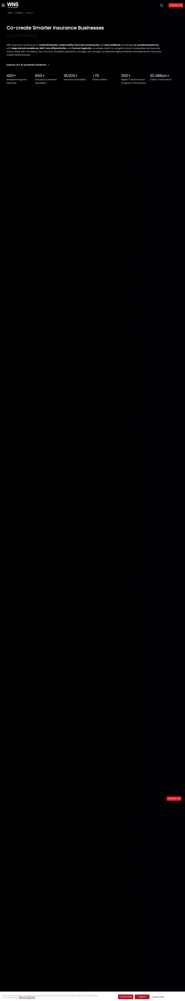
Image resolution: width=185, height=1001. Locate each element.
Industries (18, 13)
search (161, 5)
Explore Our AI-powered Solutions (27, 64)
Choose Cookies (158, 997)
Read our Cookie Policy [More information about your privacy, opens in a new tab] (27, 998)
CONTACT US (176, 5)
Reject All (142, 997)
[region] (92, 996)
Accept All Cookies (125, 997)
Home (10, 13)
